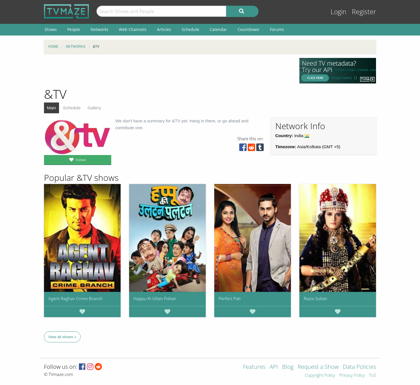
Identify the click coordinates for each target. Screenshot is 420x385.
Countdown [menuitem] (248, 29)
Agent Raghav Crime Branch (75, 298)
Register (364, 11)
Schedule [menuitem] (190, 29)
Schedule (72, 107)
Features (254, 367)
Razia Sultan (315, 298)
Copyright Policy (320, 375)
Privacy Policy (352, 375)
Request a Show (318, 367)
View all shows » (62, 337)
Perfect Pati (230, 298)
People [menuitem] (73, 29)
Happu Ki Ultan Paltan (154, 298)
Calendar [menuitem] (218, 29)
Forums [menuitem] (277, 29)
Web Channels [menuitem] (132, 29)
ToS (372, 375)
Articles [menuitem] (164, 29)
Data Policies (359, 367)
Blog (287, 367)
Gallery (94, 107)
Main (51, 107)
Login (338, 11)
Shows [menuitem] (51, 29)
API (274, 367)
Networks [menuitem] (99, 29)
